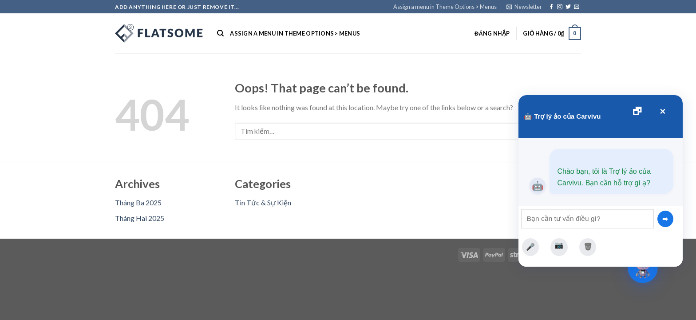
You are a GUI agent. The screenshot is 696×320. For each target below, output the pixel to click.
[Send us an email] (576, 7)
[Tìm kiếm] (220, 33)
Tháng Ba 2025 (138, 202)
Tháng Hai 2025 (139, 218)
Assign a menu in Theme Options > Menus (445, 6)
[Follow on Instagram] (559, 7)
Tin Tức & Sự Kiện (263, 202)
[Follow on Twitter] (568, 7)
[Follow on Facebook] (551, 7)
